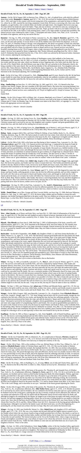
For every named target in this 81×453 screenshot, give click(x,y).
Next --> (38, 441)
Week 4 (49, 9)
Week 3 (43, 9)
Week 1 (31, 9)
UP (2, 110)
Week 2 (37, 9)
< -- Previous (46, 441)
